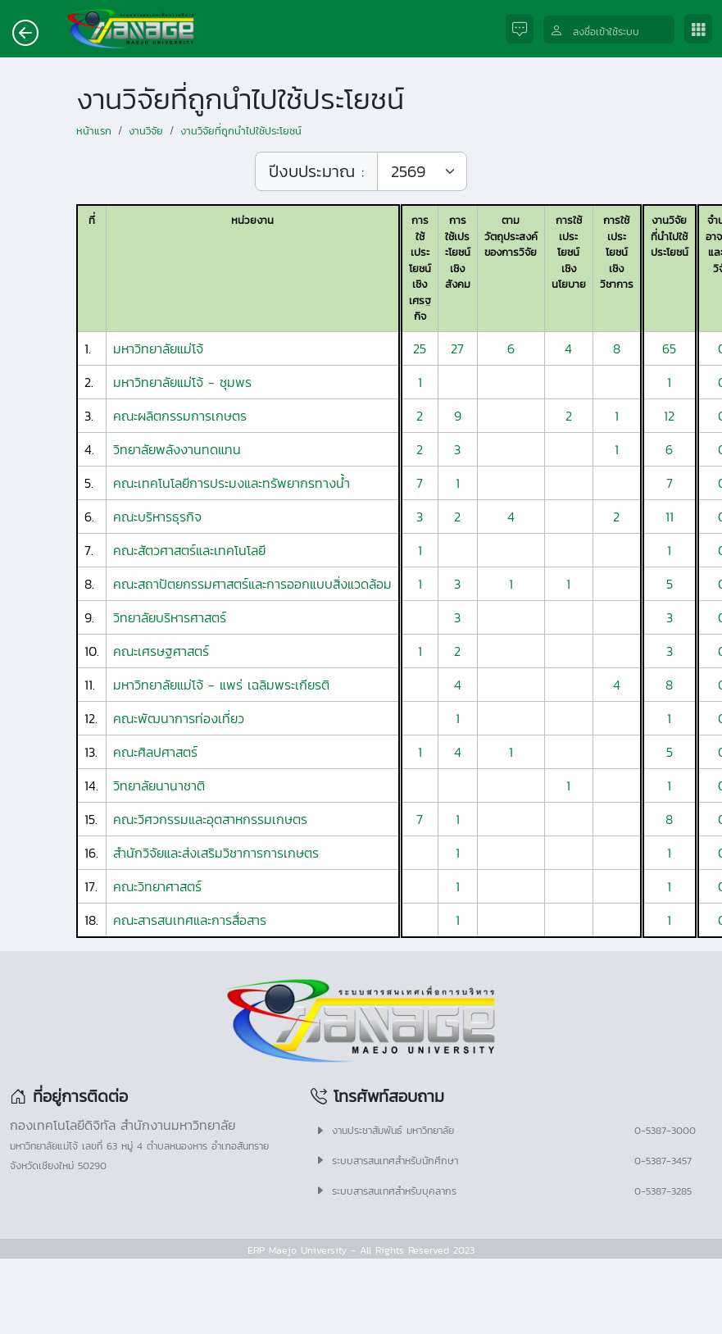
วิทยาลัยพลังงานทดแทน (177, 449)
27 (457, 348)
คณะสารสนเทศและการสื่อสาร (189, 920)
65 (669, 348)
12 (669, 416)
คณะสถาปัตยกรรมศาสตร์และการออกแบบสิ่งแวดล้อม (252, 584)
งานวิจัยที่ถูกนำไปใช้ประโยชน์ (241, 131)
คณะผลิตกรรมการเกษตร (180, 416)
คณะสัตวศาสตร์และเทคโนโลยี (189, 550)
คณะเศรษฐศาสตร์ (161, 651)
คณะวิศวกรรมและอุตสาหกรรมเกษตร (210, 819)
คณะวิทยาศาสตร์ (157, 886)
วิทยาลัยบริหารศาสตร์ (169, 617)
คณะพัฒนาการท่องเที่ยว (178, 718)
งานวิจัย (146, 131)
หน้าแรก (93, 131)
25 (419, 348)
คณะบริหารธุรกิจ (157, 516)
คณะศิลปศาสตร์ (155, 752)
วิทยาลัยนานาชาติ (159, 785)
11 (669, 516)
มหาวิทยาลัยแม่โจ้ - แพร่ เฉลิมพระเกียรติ (221, 684)
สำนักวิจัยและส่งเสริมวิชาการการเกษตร (216, 853)
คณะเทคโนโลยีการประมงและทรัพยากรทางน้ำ (231, 483)
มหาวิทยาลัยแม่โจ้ (158, 348)
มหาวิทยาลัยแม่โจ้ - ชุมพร (182, 382)
